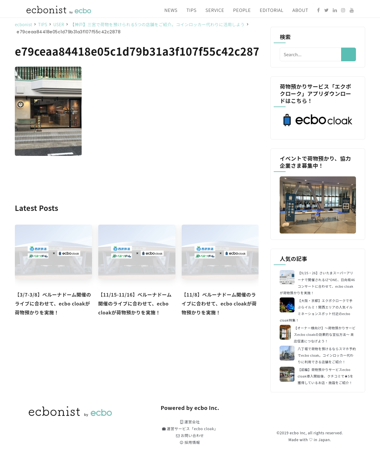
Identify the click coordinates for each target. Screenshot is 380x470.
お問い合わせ (190, 435)
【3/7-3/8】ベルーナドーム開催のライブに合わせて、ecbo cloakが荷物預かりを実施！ (53, 303)
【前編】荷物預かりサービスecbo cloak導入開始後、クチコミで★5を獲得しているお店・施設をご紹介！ (325, 376)
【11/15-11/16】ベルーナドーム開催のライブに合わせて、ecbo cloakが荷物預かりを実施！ (135, 303)
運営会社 (190, 421)
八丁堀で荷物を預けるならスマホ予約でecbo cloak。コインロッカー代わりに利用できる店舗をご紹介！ (327, 355)
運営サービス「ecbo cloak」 (190, 428)
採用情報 (190, 442)
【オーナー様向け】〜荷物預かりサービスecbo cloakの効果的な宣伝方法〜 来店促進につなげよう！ (325, 334)
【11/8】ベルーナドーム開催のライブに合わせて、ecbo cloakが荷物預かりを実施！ (219, 303)
